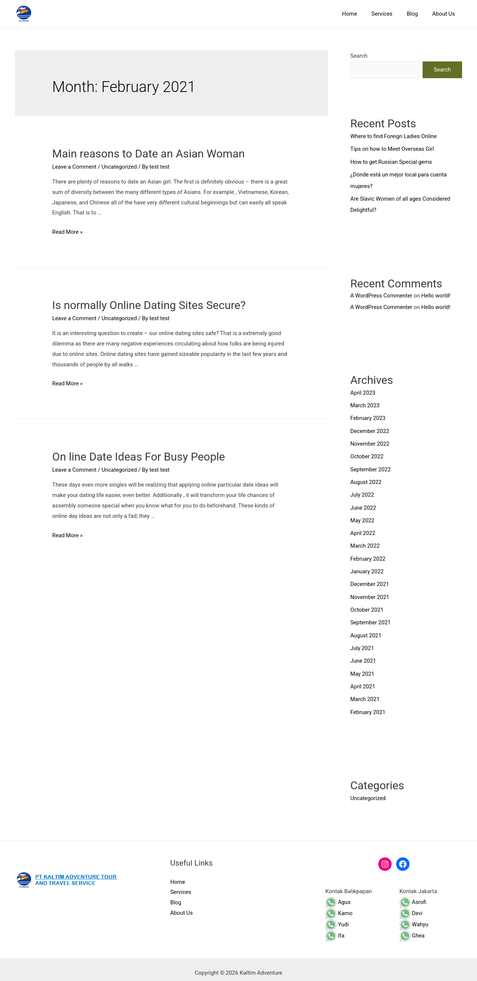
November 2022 (370, 441)
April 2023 (363, 391)
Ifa (334, 928)
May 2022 (362, 516)
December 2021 (370, 579)
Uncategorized (120, 166)
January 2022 (367, 567)
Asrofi (413, 895)
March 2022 (365, 542)
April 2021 (363, 680)
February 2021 (368, 705)
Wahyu (414, 917)
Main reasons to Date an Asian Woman (148, 153)
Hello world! (437, 294)
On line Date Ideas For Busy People (138, 456)
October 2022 (367, 454)
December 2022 (370, 429)
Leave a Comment (74, 166)
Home (360, 13)
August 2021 (366, 630)
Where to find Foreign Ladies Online (394, 136)
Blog (417, 13)
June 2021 (363, 655)
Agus (338, 895)
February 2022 (368, 554)
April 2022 (363, 529)
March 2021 (365, 692)
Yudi (337, 917)
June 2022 (363, 504)
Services (389, 13)
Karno (339, 906)
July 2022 (362, 491)
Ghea (412, 928)
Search (358, 55)
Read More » (67, 232)
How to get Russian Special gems (391, 161)
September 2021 (370, 617)
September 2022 (370, 466)
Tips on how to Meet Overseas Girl (392, 149)
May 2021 (362, 667)
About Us (445, 13)
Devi (411, 906)
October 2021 (367, 605)
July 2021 (362, 642)
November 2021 (370, 592)
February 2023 (368, 416)
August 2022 (366, 479)
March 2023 (365, 404)
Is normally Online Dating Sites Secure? (149, 305)
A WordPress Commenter (381, 294)
